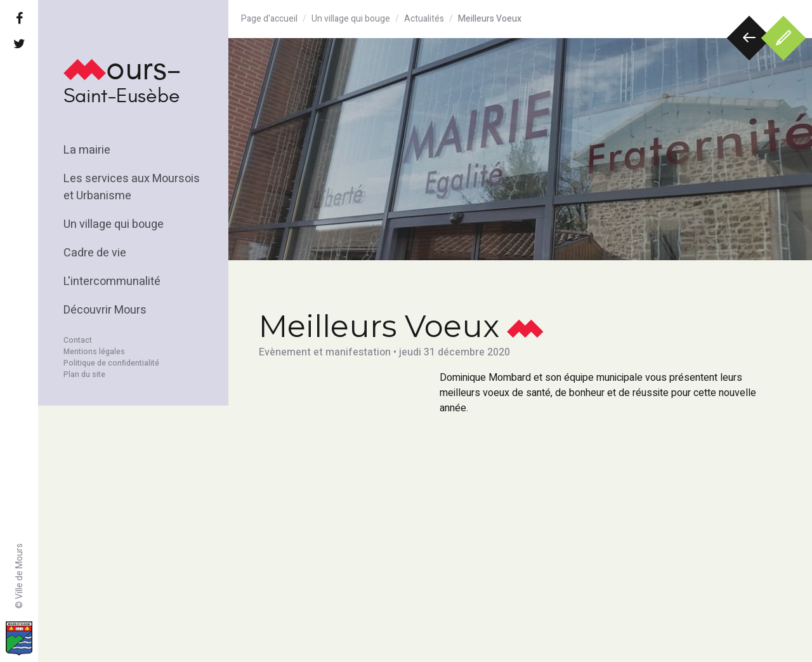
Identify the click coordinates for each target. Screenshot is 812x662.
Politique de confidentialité (111, 363)
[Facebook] (19, 19)
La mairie (86, 150)
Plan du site (84, 374)
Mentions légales (94, 351)
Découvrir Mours (105, 310)
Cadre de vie (94, 252)
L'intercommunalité (111, 281)
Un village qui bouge (113, 224)
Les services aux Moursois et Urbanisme (131, 187)
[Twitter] (19, 44)
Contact (77, 340)
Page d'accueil (269, 18)
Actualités (424, 18)
